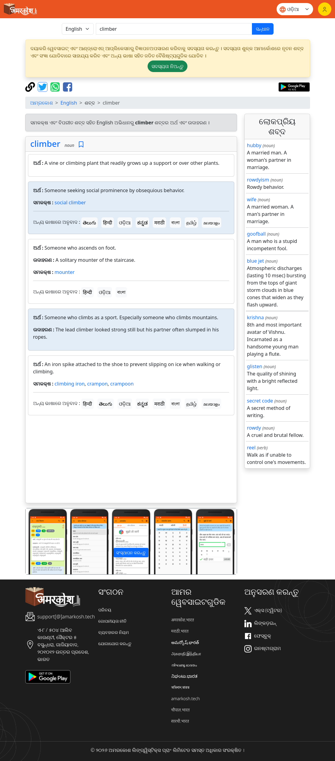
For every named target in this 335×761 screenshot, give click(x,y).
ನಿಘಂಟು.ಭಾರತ (184, 676)
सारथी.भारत (180, 721)
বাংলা (175, 222)
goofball (256, 233)
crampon (97, 383)
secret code (260, 400)
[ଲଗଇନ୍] (324, 9)
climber (45, 143)
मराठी (159, 222)
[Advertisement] (131, 460)
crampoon (122, 383)
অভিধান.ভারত (180, 687)
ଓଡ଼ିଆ (125, 222)
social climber (70, 202)
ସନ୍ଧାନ (263, 29)
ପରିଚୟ (104, 610)
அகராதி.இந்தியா (186, 653)
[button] (41, 541)
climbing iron (69, 383)
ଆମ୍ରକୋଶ (41, 102)
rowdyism (258, 179)
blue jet (255, 261)
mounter (64, 272)
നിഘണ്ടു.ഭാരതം (184, 665)
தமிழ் (191, 222)
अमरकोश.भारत (182, 620)
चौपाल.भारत (180, 710)
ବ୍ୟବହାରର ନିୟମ (113, 632)
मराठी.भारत (180, 631)
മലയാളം (211, 222)
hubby (254, 145)
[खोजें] (174, 29)
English (69, 102)
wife (251, 199)
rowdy (254, 427)
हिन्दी (107, 222)
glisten (254, 366)
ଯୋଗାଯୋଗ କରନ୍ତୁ (115, 643)
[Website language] (295, 9)
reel (251, 447)
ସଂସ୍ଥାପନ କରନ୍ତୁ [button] (131, 552)
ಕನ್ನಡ (142, 222)
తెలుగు (89, 222)
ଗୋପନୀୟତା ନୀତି (112, 621)
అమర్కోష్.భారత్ (185, 642)
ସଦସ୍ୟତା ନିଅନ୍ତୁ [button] (167, 66)
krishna (255, 317)
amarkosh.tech (185, 698)
